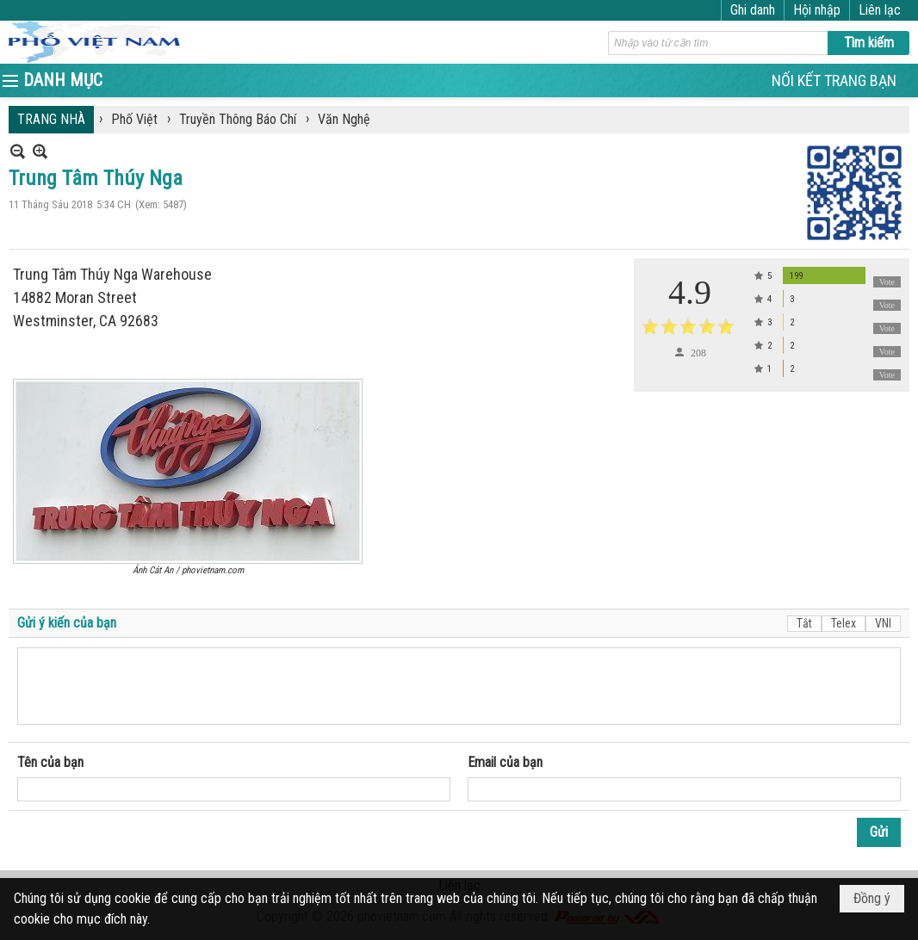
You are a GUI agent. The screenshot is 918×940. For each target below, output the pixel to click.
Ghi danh (752, 10)
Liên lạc (880, 10)
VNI (883, 623)
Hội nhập (816, 10)
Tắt (804, 623)
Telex (843, 623)
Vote (887, 282)
